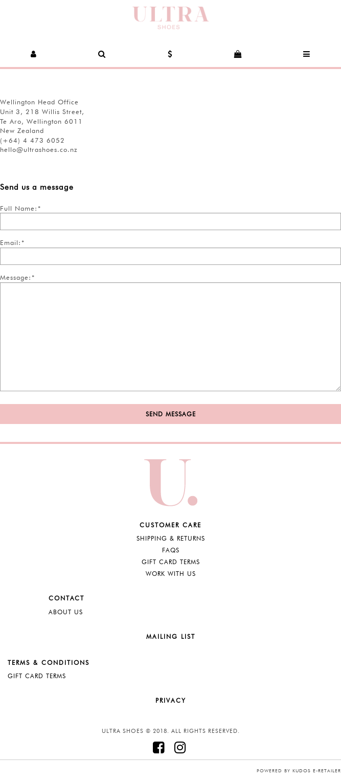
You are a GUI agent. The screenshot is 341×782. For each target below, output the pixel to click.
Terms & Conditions (48, 662)
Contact (66, 598)
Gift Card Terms (171, 562)
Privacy (170, 700)
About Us (66, 612)
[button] (34, 54)
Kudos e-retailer (316, 770)
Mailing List (170, 636)
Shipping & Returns (171, 538)
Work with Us (171, 573)
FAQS (170, 550)
